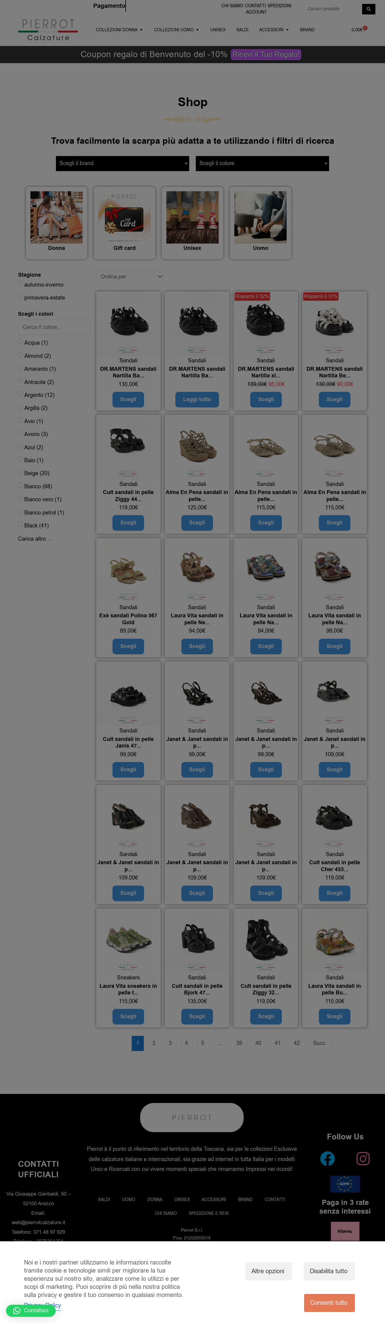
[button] (31, 1311)
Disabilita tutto (328, 1271)
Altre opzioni (267, 1271)
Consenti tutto (328, 1303)
